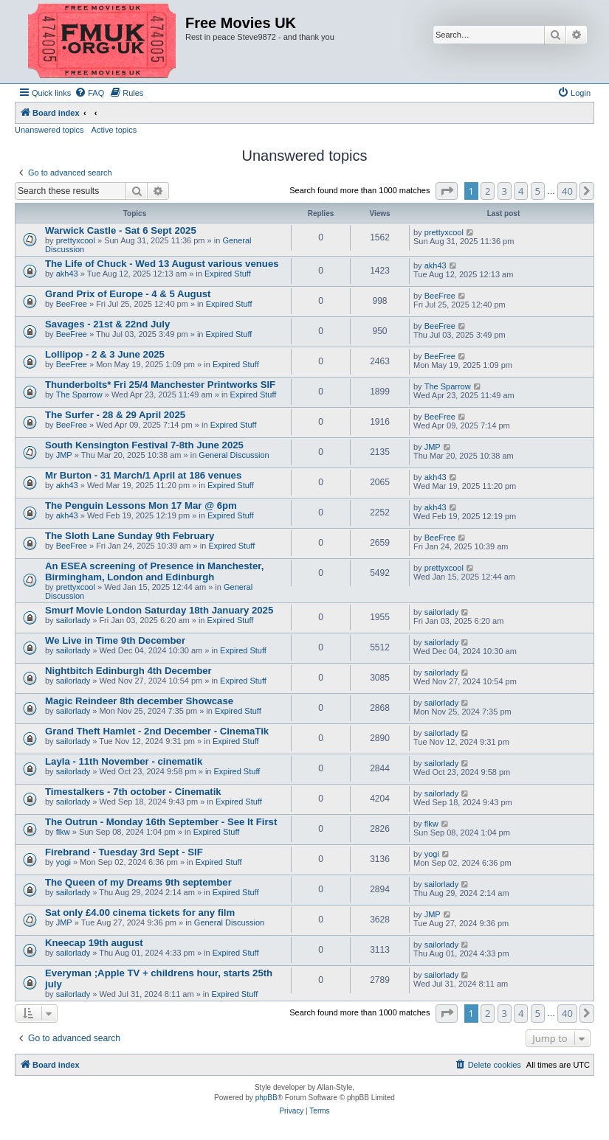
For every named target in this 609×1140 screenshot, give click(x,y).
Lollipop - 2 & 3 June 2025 (105, 354)
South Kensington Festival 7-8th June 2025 (144, 445)
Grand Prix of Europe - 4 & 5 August (127, 293)
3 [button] (504, 191)
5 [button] (537, 191)
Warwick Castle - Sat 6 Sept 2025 (120, 230)
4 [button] (520, 191)
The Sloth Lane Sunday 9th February (129, 535)
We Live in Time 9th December (115, 640)
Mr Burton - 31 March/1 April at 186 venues (143, 475)
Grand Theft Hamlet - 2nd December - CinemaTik (157, 731)
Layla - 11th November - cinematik (123, 761)
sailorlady (73, 620)
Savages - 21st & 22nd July (107, 324)
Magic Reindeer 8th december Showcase (139, 700)
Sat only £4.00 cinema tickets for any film (140, 912)
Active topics (114, 129)
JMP (64, 455)
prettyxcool (75, 240)
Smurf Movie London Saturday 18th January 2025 (159, 610)
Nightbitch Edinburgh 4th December (128, 670)
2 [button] (487, 191)
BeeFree (71, 303)
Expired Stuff (227, 273)
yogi (63, 862)
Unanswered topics (49, 129)
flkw (63, 831)
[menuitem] (89, 93)
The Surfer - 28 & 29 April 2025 (115, 414)
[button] (447, 191)
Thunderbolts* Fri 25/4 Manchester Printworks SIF (160, 384)
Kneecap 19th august (94, 942)
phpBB (266, 1098)
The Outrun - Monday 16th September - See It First (161, 821)
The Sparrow (79, 394)
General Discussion (234, 455)
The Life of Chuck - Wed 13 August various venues (162, 263)
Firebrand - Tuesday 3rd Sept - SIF (124, 852)
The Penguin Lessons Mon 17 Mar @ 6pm (141, 505)
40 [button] (567, 191)
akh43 (67, 273)
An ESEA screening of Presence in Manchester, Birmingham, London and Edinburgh (154, 571)
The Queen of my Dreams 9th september (138, 882)
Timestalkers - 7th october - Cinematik (133, 791)
